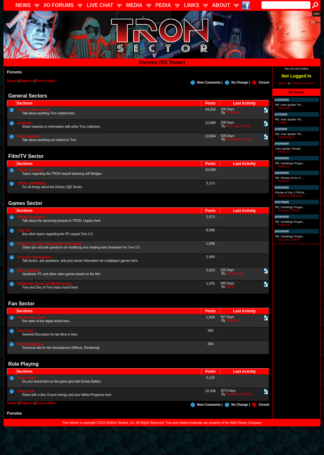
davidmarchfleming (290, 195)
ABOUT (221, 5)
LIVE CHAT (100, 5)
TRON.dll (232, 112)
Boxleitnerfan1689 (239, 394)
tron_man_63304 (238, 126)
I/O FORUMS (59, 5)
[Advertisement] (162, 440)
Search (12, 81)
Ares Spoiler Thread (288, 148)
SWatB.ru (232, 320)
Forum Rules (45, 81)
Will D (230, 287)
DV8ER (282, 122)
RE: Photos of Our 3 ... (289, 178)
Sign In (282, 83)
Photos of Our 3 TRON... (290, 192)
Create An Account (303, 83)
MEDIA (134, 5)
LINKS (191, 5)
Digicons (27, 81)
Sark (316, 13)
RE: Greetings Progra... (290, 163)
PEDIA (163, 5)
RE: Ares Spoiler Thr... (289, 104)
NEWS (23, 5)
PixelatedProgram (238, 139)
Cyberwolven (235, 273)
